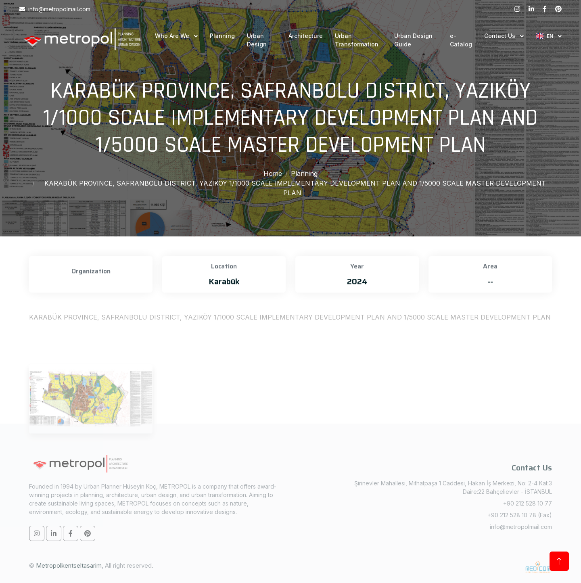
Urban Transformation (356, 40)
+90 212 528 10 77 (527, 503)
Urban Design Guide (413, 40)
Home (272, 173)
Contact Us (500, 35)
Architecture (305, 35)
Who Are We (173, 35)
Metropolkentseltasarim (69, 565)
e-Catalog (461, 40)
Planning (222, 35)
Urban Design (257, 40)
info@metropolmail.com (521, 526)
